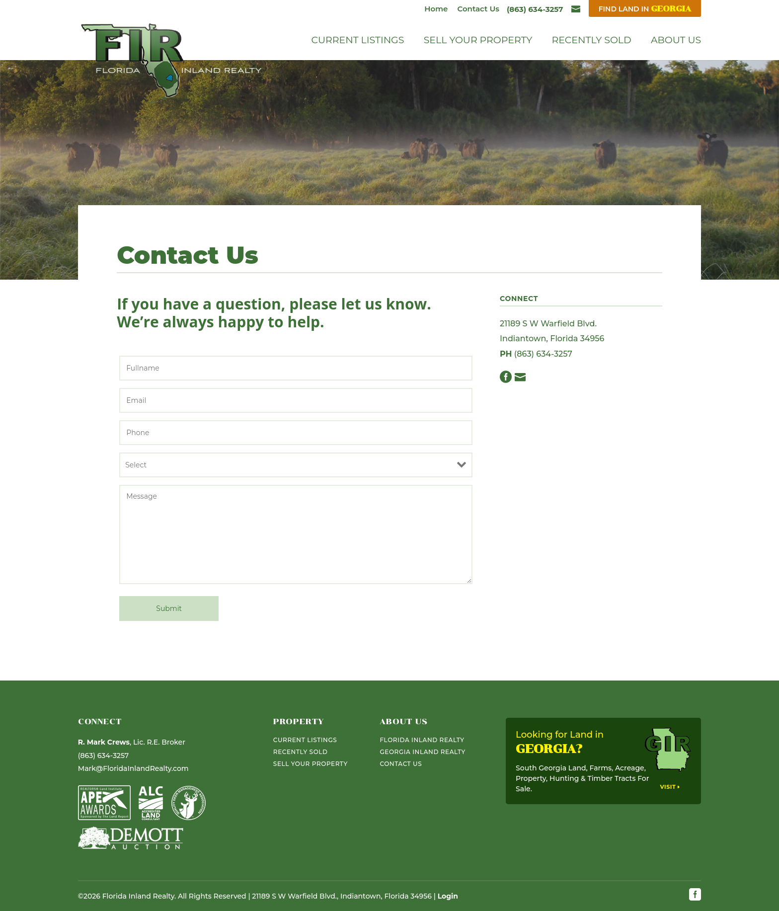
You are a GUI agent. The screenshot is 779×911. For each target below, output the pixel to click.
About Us (676, 41)
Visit (668, 786)
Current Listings (358, 41)
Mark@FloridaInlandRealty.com (133, 768)
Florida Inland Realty (422, 740)
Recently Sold (591, 41)
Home (436, 8)
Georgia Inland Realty (422, 752)
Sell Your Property (478, 41)
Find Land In (645, 8)
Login (448, 896)
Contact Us (478, 8)
